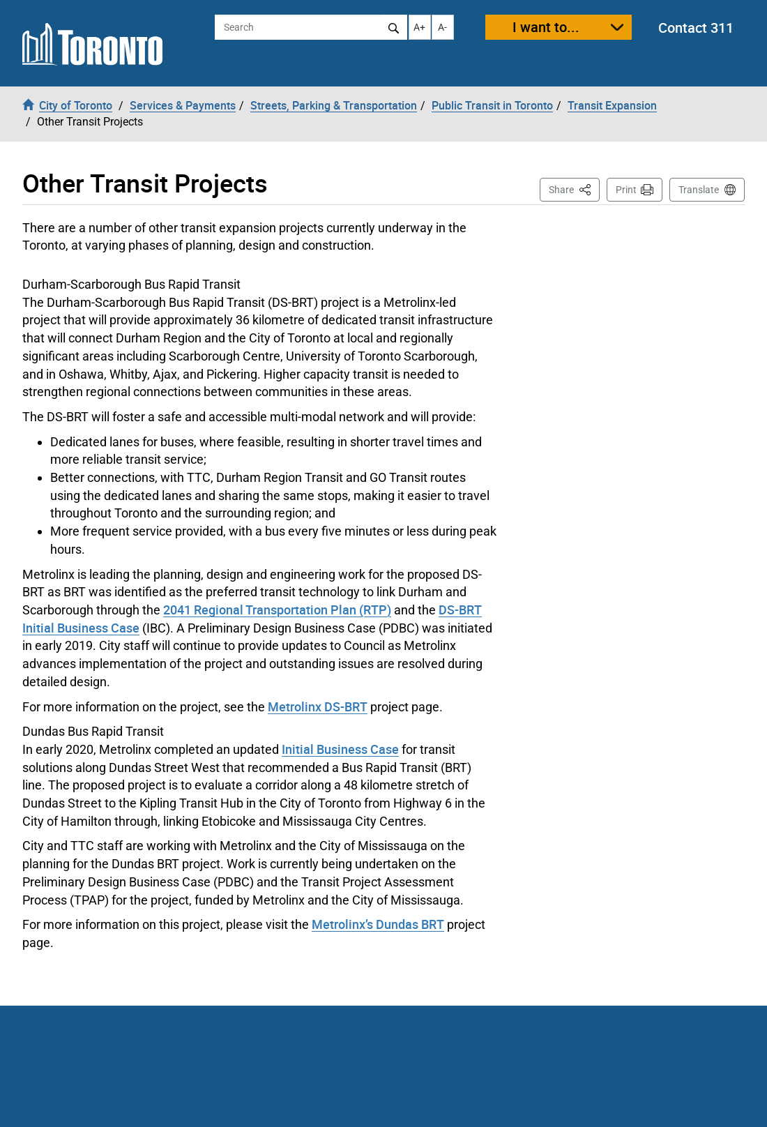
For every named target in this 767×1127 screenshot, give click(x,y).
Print (626, 189)
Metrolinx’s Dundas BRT (378, 924)
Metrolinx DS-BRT (317, 706)
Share (574, 188)
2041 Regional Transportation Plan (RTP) (277, 609)
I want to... (545, 26)
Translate (698, 189)
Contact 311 (696, 27)
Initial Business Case (340, 749)
